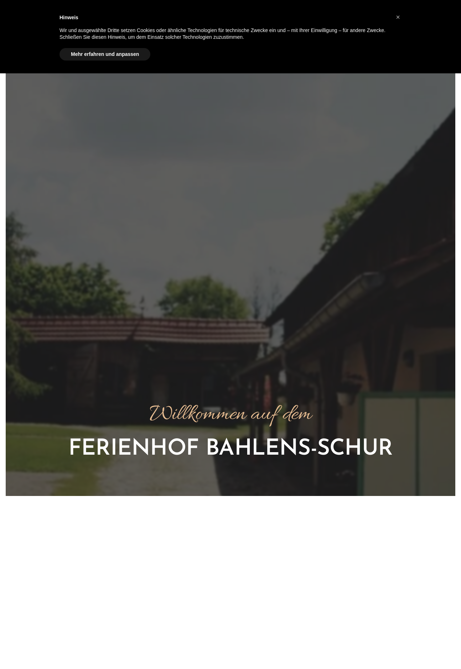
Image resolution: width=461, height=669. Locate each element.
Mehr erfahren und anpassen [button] (105, 54)
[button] (398, 17)
